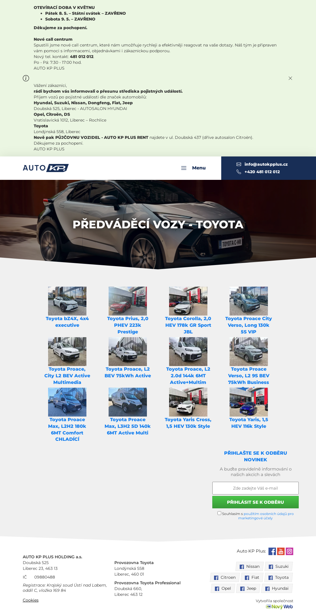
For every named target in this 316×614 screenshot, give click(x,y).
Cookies (31, 600)
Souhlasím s (255, 515)
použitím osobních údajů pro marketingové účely (266, 516)
